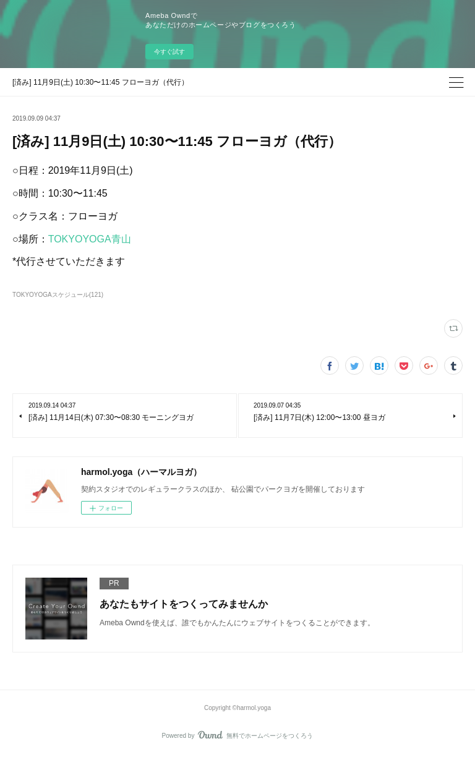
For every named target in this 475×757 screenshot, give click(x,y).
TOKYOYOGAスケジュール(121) (57, 294)
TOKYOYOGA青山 (89, 239)
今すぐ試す (169, 51)
